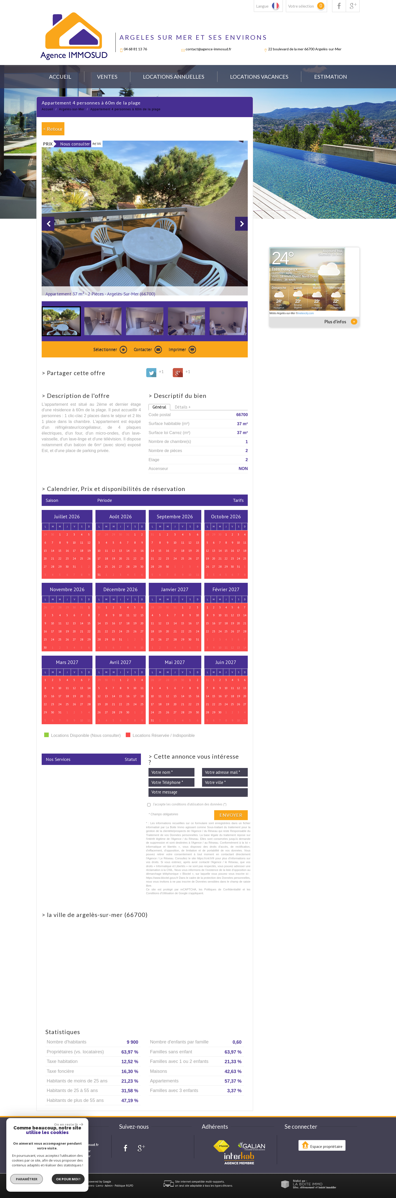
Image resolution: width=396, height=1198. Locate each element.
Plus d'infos (340, 321)
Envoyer (230, 815)
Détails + (183, 407)
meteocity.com (306, 313)
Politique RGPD (124, 1185)
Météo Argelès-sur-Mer (282, 313)
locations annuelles (173, 76)
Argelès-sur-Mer (72, 109)
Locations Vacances (259, 76)
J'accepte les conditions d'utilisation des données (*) (190, 804)
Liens (99, 1185)
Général (159, 407)
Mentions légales (63, 1185)
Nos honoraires (85, 1185)
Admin (109, 1185)
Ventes (107, 76)
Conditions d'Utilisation (160, 893)
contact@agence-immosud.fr (208, 49)
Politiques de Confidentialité (222, 889)
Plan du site (43, 1185)
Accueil (60, 76)
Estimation (330, 76)
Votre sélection (301, 6)
